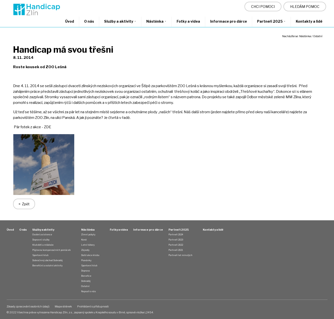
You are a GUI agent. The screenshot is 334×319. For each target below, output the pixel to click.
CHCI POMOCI (263, 6)
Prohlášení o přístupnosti (93, 306)
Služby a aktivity (120, 21)
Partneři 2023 (175, 239)
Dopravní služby (41, 239)
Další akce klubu (90, 255)
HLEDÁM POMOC (304, 6)
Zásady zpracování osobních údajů (28, 306)
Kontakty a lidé (309, 21)
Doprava (85, 270)
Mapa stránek (63, 306)
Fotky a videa (188, 21)
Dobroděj (86, 281)
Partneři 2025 (271, 21)
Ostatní (317, 36)
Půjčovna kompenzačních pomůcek (51, 250)
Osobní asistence (42, 234)
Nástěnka (156, 21)
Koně (84, 239)
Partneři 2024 (175, 234)
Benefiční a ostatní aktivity (47, 265)
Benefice (86, 275)
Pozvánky (86, 260)
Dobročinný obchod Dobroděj (47, 260)
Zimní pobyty (88, 234)
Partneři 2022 (175, 244)
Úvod (69, 21)
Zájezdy (85, 250)
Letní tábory (88, 244)
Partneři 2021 (175, 250)
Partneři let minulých (180, 255)
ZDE (48, 127)
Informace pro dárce (228, 21)
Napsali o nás (88, 291)
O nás (89, 21)
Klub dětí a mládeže (43, 244)
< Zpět (24, 204)
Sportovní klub (40, 255)
